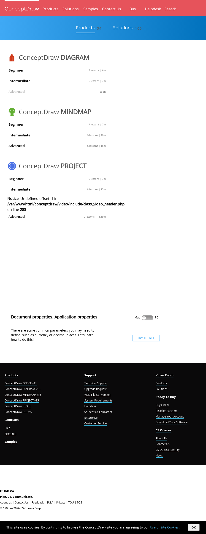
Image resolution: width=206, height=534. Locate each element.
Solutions (70, 8)
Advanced (57, 91)
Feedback (38, 502)
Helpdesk (153, 8)
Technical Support (95, 383)
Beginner (57, 70)
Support (90, 375)
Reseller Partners (166, 411)
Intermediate (57, 80)
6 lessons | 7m (97, 81)
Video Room (164, 375)
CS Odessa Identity (167, 450)
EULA (50, 502)
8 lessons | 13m (96, 189)
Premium (10, 434)
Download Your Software (171, 422)
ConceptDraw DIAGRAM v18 (22, 389)
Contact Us (111, 8)
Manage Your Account (170, 416)
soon (103, 91)
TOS (79, 502)
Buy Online (163, 405)
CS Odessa (163, 430)
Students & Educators (98, 412)
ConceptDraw (54, 57)
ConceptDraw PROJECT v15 (22, 400)
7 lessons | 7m (97, 124)
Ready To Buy (166, 397)
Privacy (60, 502)
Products (50, 8)
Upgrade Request (95, 389)
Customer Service (95, 423)
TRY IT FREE (146, 338)
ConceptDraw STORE (18, 406)
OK (194, 527)
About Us (161, 438)
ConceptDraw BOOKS (18, 412)
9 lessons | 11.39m (95, 216)
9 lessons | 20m (96, 135)
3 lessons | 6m (97, 70)
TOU (71, 502)
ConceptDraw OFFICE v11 (21, 383)
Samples (90, 8)
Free (7, 428)
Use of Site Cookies (164, 527)
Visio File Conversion (97, 395)
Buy (133, 8)
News (159, 455)
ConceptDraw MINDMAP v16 (23, 395)
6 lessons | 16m (96, 145)
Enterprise (91, 418)
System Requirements (98, 400)
